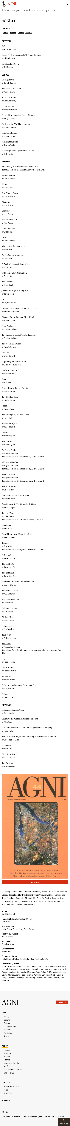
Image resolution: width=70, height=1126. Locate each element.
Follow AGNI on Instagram (32, 1117)
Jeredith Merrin (9, 537)
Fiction (5, 32)
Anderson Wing (38, 170)
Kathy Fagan (9, 731)
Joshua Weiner (9, 679)
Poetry (21, 32)
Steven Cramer (9, 320)
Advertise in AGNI (12, 1086)
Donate (62, 1002)
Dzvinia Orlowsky (10, 585)
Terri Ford (7, 382)
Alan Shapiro (8, 611)
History (7, 1050)
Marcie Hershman (10, 109)
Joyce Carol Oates (10, 558)
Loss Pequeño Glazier (12, 740)
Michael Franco (9, 58)
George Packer (9, 757)
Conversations (10, 1026)
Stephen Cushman (10, 329)
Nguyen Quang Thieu (12, 647)
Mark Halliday (9, 409)
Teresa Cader (9, 294)
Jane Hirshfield (9, 427)
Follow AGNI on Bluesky (11, 1117)
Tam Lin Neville (9, 145)
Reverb (7, 1036)
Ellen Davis (8, 722)
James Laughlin (10, 507)
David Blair (8, 258)
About (5, 1046)
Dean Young (8, 697)
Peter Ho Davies (10, 49)
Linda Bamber (9, 232)
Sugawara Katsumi (11, 453)
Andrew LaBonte (10, 498)
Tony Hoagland (9, 435)
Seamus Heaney (10, 101)
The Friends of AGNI (13, 1069)
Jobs (6, 1090)
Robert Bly (8, 267)
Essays (13, 32)
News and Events (11, 1063)
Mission (7, 1060)
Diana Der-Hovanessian (12, 365)
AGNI (10, 1002)
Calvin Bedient (9, 241)
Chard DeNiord (9, 356)
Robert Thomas (10, 662)
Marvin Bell (8, 249)
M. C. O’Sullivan (9, 594)
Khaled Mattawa (10, 136)
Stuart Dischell (9, 373)
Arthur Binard (37, 456)
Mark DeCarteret (10, 347)
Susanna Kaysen (10, 127)
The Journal (9, 1073)
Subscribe (35, 882)
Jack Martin (8, 528)
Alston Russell (9, 766)
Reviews (28, 32)
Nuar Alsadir (8, 205)
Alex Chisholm (9, 713)
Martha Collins (9, 92)
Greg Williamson (10, 688)
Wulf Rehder (8, 154)
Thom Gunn (8, 748)
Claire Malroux (9, 516)
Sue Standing (9, 629)
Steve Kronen (9, 490)
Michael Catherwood (11, 311)
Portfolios (8, 1033)
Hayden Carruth (10, 303)
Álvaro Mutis (8, 546)
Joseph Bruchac (10, 83)
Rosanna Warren (10, 671)
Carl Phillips (8, 602)
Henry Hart (8, 418)
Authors (7, 1053)
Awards (7, 1056)
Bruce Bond (8, 285)
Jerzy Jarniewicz (10, 118)
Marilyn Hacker (9, 391)
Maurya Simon (9, 620)
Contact (6, 1082)
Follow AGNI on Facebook (54, 1117)
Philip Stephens (10, 638)
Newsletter (8, 1093)
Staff (6, 1066)
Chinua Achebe (9, 178)
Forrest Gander (37, 549)
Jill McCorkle (8, 67)
